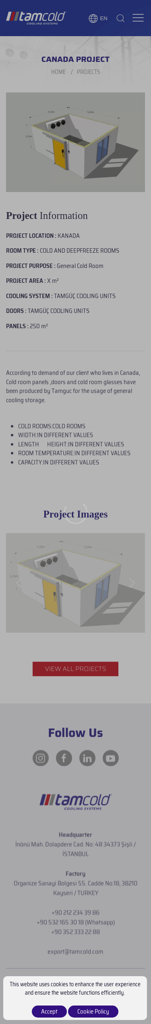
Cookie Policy (93, 1011)
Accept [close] (49, 1011)
